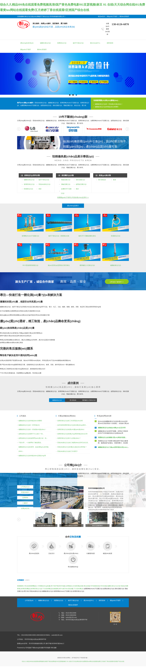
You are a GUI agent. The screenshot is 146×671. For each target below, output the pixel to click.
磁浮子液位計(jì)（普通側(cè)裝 (58, 236)
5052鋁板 (103, 586)
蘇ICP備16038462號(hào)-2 (55, 643)
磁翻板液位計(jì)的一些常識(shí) (29, 425)
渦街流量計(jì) (80, 180)
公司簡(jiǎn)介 (25, 487)
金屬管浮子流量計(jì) (66, 191)
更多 (40, 189)
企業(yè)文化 (25, 508)
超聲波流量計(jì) (81, 184)
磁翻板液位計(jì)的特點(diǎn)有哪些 (106, 107)
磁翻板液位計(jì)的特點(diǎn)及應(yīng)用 (32, 455)
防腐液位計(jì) (28, 189)
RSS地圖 (47, 647)
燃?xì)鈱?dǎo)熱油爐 (66, 588)
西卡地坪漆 (54, 586)
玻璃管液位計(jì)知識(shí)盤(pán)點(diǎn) (70, 429)
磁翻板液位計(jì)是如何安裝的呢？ (109, 419)
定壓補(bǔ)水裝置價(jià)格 (74, 586)
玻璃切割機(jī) (25, 588)
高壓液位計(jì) (61, 43)
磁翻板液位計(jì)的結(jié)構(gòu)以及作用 (112, 428)
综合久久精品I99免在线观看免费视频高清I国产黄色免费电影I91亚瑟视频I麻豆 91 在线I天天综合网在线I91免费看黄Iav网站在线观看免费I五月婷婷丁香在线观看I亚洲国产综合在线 (73, 661)
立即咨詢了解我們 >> (117, 282)
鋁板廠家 (55, 588)
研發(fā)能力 (25, 492)
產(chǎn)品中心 (95, 43)
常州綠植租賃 (95, 586)
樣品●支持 (101, 16)
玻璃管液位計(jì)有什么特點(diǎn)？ (69, 438)
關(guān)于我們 (112, 16)
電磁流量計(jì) (65, 180)
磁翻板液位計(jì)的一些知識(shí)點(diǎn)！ (109, 104)
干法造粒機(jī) (47, 588)
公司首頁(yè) (29, 600)
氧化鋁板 (87, 586)
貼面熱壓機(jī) (31, 586)
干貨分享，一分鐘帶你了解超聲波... (30, 442)
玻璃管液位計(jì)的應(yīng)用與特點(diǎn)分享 (72, 434)
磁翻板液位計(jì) (115, 265)
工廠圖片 (25, 503)
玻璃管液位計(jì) (29, 184)
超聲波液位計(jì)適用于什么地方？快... (31, 434)
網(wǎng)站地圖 (38, 647)
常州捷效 (28, 647)
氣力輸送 (121, 586)
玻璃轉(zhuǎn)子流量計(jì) (30, 236)
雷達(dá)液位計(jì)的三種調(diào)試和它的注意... (73, 442)
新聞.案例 (110, 43)
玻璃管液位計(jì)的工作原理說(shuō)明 (70, 420)
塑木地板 (62, 586)
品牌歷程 (25, 497)
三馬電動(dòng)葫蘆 (43, 586)
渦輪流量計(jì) (65, 184)
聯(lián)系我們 (124, 16)
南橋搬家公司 (21, 586)
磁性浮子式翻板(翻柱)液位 (87, 236)
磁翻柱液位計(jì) (45, 43)
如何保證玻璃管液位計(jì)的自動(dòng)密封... (72, 425)
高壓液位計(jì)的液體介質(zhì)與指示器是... (112, 438)
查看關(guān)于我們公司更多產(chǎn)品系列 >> (73, 197)
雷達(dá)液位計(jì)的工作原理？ (67, 451)
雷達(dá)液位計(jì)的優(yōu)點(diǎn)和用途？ (72, 447)
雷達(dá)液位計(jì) (44, 184)
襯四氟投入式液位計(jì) (87, 265)
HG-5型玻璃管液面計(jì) (30, 265)
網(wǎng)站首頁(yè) (27, 43)
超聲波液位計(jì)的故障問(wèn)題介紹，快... (33, 438)
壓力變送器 (102, 180)
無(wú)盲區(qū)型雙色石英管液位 (59, 265)
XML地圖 (53, 647)
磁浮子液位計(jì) (78, 43)
